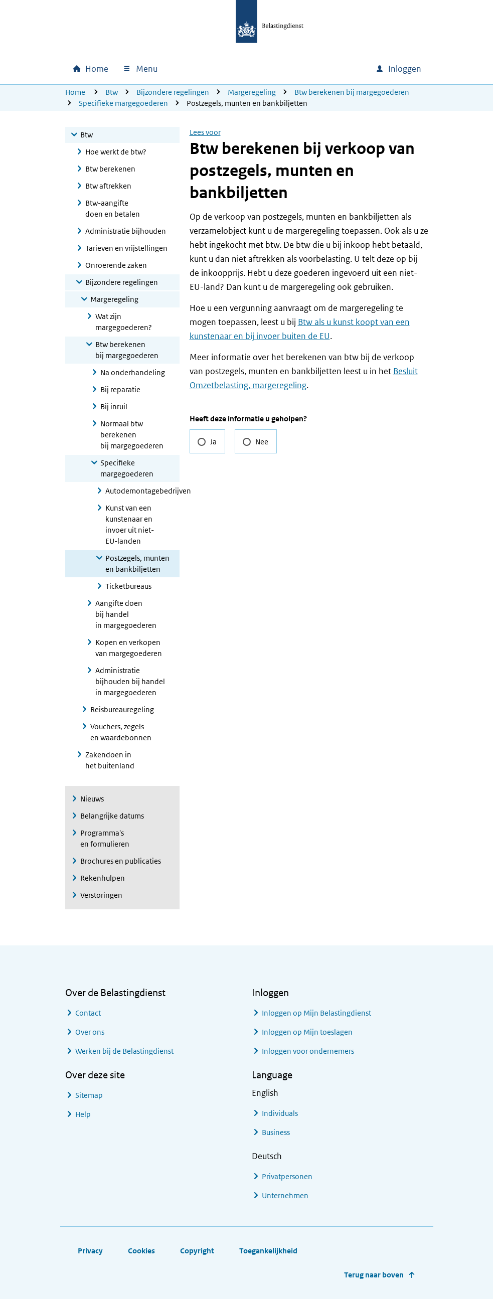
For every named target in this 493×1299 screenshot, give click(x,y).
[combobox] (282, 69)
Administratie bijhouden (125, 231)
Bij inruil (113, 406)
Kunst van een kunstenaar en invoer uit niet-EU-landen (129, 524)
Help (83, 1114)
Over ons (89, 1032)
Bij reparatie (120, 389)
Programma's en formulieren (104, 838)
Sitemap (89, 1095)
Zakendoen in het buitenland (109, 760)
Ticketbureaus (128, 586)
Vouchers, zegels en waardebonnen (120, 732)
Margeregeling (252, 92)
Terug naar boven (374, 1274)
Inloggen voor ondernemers (308, 1051)
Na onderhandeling (132, 372)
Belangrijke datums (112, 816)
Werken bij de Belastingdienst (124, 1051)
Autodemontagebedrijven (142, 491)
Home (75, 92)
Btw (111, 92)
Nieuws (92, 798)
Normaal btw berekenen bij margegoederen (131, 434)
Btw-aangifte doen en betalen (112, 208)
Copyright (197, 1250)
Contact (88, 1013)
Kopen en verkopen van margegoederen (128, 647)
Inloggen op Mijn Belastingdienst (316, 1013)
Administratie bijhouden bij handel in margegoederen (130, 681)
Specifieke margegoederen (123, 103)
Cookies (141, 1250)
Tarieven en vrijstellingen (126, 248)
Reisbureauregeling (122, 709)
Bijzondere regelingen (172, 92)
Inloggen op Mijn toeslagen (307, 1032)
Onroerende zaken (116, 265)
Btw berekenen (110, 169)
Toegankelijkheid (268, 1250)
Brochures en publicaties (120, 861)
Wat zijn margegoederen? (123, 321)
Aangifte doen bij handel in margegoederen (125, 614)
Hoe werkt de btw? (115, 151)
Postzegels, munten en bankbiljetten (137, 563)
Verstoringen (101, 895)
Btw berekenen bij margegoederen (351, 92)
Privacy (90, 1250)
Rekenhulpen (102, 878)
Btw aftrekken (108, 186)
